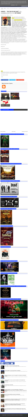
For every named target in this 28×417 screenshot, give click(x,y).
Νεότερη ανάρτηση (2, 131)
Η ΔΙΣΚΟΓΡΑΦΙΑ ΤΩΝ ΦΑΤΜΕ (9, 384)
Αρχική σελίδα (13, 131)
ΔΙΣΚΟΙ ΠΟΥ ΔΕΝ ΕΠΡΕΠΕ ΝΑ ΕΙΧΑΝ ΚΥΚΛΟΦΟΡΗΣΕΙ (12, 394)
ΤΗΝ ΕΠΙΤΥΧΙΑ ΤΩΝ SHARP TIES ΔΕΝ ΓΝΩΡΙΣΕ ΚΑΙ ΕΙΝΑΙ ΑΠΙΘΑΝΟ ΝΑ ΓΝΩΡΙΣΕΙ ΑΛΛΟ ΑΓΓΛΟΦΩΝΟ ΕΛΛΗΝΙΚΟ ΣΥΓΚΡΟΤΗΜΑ (15, 404)
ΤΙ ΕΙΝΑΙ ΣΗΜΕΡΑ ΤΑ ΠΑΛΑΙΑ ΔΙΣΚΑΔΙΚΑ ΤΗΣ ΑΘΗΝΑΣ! (12, 370)
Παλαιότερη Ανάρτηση (25, 131)
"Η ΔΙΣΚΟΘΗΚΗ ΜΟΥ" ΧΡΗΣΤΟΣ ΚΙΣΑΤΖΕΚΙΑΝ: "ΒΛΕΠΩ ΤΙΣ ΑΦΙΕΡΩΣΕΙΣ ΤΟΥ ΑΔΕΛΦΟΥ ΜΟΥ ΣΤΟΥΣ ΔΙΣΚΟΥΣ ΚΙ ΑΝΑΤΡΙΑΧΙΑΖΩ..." (16, 399)
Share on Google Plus (20, 80)
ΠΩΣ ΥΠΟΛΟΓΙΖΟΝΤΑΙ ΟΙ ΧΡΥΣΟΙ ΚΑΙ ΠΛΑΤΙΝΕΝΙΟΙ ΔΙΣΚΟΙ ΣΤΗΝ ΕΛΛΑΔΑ (15, 408)
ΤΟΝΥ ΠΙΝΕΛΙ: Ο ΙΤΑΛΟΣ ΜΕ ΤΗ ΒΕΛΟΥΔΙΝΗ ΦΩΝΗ (12, 365)
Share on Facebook (4, 80)
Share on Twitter (12, 80)
